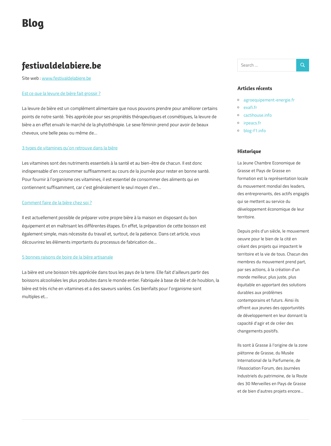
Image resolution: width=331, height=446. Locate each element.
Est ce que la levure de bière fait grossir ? (61, 93)
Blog (33, 23)
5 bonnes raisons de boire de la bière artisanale (67, 256)
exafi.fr (250, 107)
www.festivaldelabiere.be (66, 78)
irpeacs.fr (252, 123)
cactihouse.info (258, 115)
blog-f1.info (255, 130)
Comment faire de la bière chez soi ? (57, 202)
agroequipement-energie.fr (269, 100)
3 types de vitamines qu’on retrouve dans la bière (70, 147)
